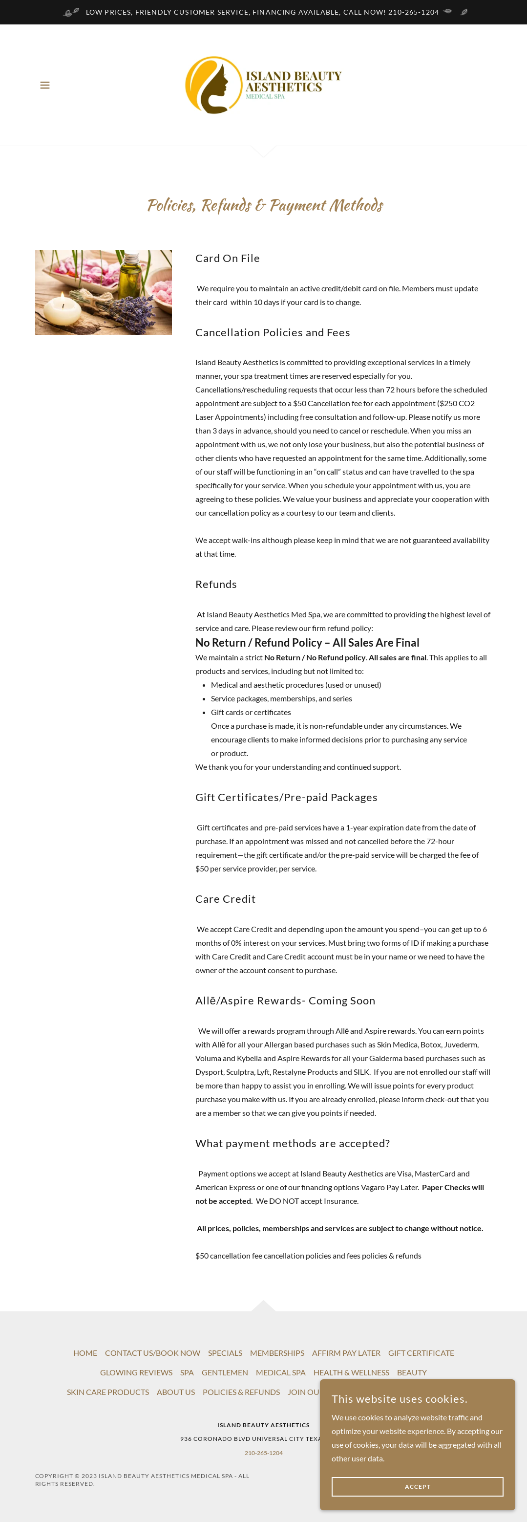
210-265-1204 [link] (264, 1453)
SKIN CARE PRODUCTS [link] (108, 1391)
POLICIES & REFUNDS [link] (241, 1391)
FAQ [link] (452, 1391)
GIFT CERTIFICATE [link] (421, 1352)
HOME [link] (85, 1352)
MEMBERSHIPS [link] (277, 1352)
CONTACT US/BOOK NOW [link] (152, 1352)
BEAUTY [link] (412, 1372)
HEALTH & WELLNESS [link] (351, 1372)
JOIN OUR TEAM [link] (317, 1391)
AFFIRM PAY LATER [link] (346, 1352)
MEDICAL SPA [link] (281, 1372)
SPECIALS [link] (225, 1352)
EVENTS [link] (422, 1391)
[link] (263, 83)
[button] (45, 85)
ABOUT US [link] (176, 1391)
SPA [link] (187, 1372)
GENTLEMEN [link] (225, 1372)
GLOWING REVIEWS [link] (136, 1372)
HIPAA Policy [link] (378, 1391)
